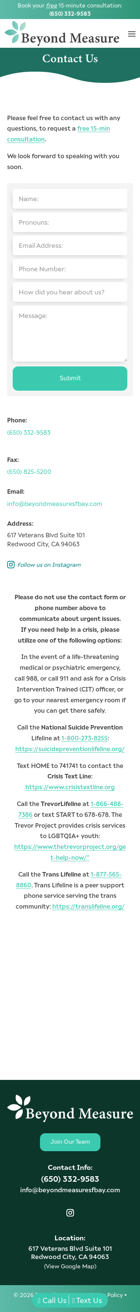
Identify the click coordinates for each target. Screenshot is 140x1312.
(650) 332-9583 (70, 13)
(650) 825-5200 (29, 471)
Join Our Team (70, 1141)
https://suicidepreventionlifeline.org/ (70, 749)
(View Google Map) (70, 1266)
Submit (70, 378)
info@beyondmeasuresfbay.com (54, 503)
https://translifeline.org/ (88, 906)
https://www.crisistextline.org (70, 787)
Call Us (52, 1300)
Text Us (87, 1300)
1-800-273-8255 (85, 738)
